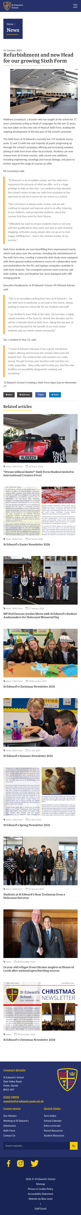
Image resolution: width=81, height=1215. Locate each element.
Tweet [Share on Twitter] (55, 395)
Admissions (9, 1125)
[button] (74, 1146)
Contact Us (9, 1135)
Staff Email (40, 1208)
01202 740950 (11, 1097)
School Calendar (53, 1120)
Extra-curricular (52, 1125)
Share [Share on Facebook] (41, 395)
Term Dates (50, 1115)
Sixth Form (9, 1130)
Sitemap (40, 1184)
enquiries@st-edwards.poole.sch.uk (23, 1101)
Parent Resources (53, 1130)
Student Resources (54, 1135)
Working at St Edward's (16, 1120)
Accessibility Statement (40, 1193)
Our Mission (10, 1115)
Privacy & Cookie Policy (40, 1189)
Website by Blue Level (40, 1198)
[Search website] (40, 1146)
